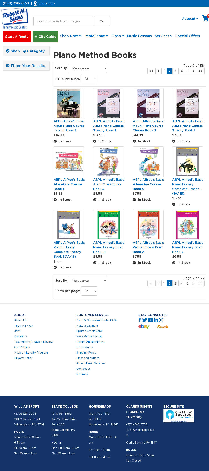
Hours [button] (19, 431)
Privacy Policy (23, 357)
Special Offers (187, 36)
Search (38, 13)
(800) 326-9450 (16, 3)
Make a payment (87, 325)
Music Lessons (139, 36)
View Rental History (89, 336)
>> (200, 71)
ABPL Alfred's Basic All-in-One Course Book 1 (69, 184)
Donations (20, 336)
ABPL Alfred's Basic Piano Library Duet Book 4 (187, 247)
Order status (84, 347)
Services (163, 36)
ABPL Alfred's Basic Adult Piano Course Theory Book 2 (148, 125)
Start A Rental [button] (17, 37)
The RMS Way (23, 325)
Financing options (87, 357)
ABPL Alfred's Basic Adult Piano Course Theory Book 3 (187, 125)
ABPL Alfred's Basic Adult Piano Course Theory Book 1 (108, 125)
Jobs (17, 331)
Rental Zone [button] (96, 36)
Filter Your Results (25, 65)
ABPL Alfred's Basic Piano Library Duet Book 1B (108, 247)
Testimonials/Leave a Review (33, 341)
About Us (20, 320)
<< (151, 71)
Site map (82, 374)
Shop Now (70, 36)
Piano (117, 36)
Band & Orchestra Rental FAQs (96, 320)
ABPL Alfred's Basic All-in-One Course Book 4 (108, 184)
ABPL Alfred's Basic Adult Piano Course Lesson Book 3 (69, 125)
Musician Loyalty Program (31, 352)
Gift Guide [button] (45, 37)
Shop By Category (25, 51)
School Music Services (90, 363)
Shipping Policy (86, 352)
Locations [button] (47, 3)
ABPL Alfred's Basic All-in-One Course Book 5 (148, 184)
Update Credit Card (89, 331)
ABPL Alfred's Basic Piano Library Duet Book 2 (148, 247)
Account (190, 18)
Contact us (83, 368)
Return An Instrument (90, 341)
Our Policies (22, 347)
